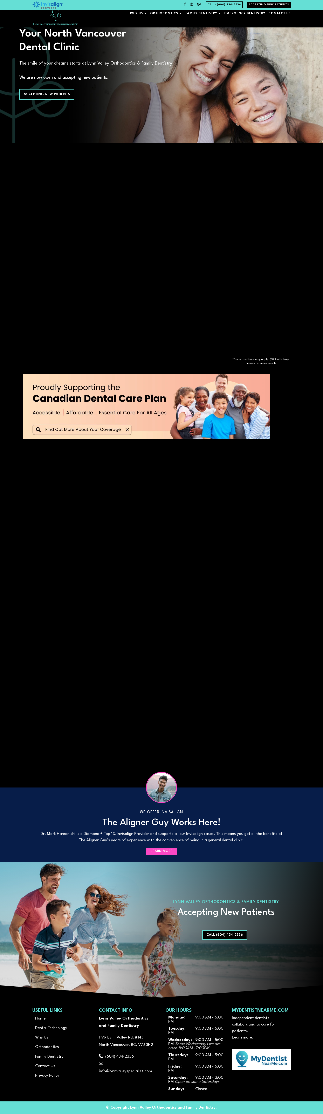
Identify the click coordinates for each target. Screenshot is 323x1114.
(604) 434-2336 (116, 1057)
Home (40, 1018)
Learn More (162, 851)
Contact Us (279, 20)
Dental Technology (51, 1028)
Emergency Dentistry (244, 20)
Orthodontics (164, 20)
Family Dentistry (201, 20)
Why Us (136, 20)
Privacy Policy (47, 1076)
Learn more (242, 1037)
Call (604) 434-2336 (224, 935)
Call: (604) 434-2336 (224, 4)
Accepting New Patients (268, 4)
